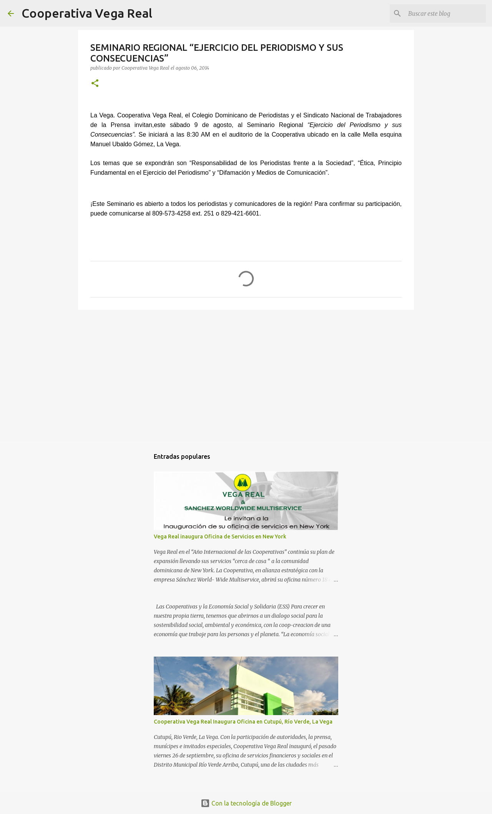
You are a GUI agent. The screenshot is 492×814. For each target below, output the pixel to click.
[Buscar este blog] (445, 13)
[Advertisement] (246, 375)
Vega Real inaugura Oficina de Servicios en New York (220, 536)
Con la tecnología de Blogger (246, 803)
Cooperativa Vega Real (87, 13)
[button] (95, 84)
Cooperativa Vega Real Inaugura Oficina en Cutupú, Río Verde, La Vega (243, 722)
